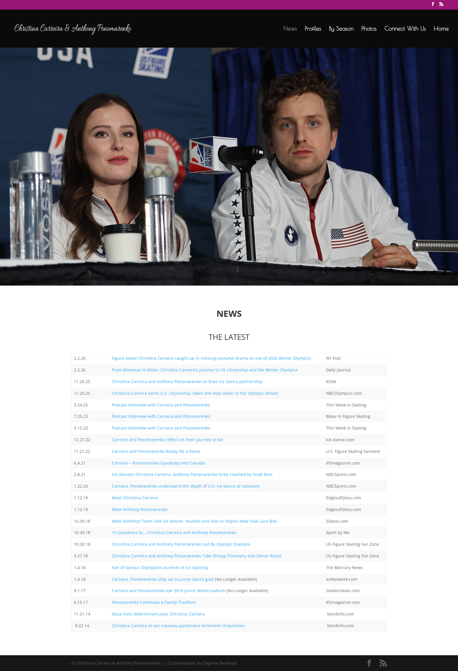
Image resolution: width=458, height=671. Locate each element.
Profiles (313, 29)
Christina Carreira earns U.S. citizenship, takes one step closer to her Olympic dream (195, 393)
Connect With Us (405, 29)
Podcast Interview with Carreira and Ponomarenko (161, 405)
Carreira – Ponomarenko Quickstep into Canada (158, 463)
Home (441, 29)
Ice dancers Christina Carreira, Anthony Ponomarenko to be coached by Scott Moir (192, 474)
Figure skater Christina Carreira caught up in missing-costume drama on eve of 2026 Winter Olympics (211, 358)
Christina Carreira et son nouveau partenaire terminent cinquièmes (178, 625)
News (290, 29)
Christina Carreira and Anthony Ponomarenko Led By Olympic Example (181, 544)
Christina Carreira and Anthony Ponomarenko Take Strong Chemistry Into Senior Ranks (197, 556)
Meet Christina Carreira (135, 497)
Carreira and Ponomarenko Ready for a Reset (156, 451)
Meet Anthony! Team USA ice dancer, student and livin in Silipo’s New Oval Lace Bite (194, 521)
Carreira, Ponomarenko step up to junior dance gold (163, 579)
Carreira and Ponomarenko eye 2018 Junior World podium (168, 590)
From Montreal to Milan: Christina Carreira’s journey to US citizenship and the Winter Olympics (205, 370)
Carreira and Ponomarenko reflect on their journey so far (167, 439)
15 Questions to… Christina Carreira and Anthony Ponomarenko (174, 532)
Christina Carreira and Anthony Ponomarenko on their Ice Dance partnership (187, 381)
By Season (341, 29)
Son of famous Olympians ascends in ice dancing (160, 567)
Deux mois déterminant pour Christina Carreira (158, 614)
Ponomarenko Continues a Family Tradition (154, 602)
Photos (369, 29)
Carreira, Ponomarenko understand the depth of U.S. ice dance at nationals (186, 486)
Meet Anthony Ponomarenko (139, 509)
